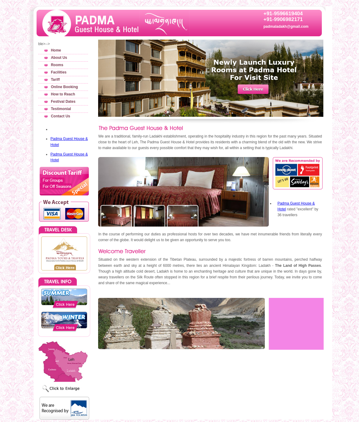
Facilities (58, 72)
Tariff (55, 79)
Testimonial (61, 109)
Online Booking (64, 87)
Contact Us (60, 116)
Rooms (57, 65)
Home (56, 50)
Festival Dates (63, 101)
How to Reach (63, 94)
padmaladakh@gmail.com (285, 26)
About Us (59, 57)
